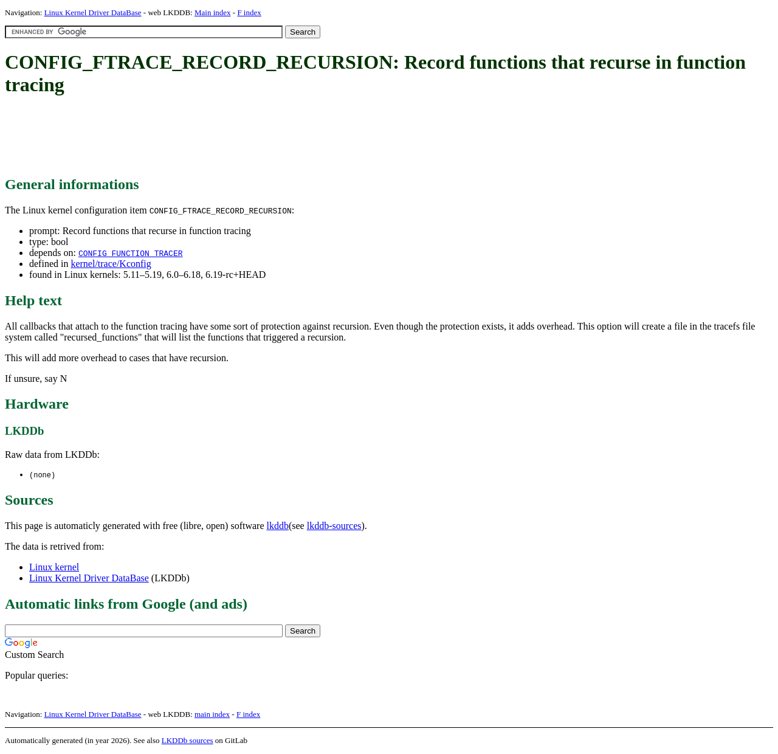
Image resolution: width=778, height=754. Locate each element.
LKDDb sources (187, 740)
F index (249, 12)
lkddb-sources (334, 526)
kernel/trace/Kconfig (111, 263)
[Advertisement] (226, 136)
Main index (212, 12)
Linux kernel (54, 567)
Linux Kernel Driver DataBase (93, 12)
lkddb (278, 526)
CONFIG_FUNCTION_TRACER (130, 252)
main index (212, 714)
